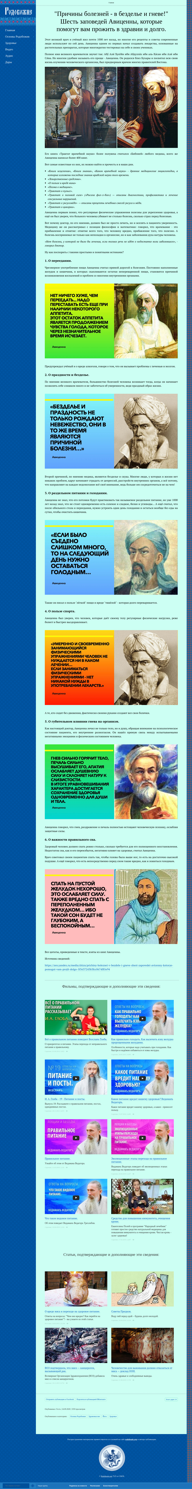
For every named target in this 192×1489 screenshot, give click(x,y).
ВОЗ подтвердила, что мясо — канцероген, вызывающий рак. (70, 1369)
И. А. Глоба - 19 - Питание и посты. (65, 1099)
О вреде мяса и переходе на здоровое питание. (72, 1311)
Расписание (95, 1486)
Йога (105, 1416)
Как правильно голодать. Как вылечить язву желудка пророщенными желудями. (142, 1041)
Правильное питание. (57, 1158)
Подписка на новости (78, 1486)
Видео (9, 49)
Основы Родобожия (78, 1416)
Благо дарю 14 (171, 1399)
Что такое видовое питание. (61, 1218)
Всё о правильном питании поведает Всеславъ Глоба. (76, 1039)
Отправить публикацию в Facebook (60, 1399)
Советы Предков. (121, 1311)
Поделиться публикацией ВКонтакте (91, 1399)
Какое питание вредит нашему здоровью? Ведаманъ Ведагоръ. (142, 1100)
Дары (8, 62)
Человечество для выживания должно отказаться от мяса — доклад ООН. (141, 1369)
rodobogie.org (131, 1439)
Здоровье (113, 1416)
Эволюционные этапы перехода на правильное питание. (139, 1160)
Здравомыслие (94, 1416)
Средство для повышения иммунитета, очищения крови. (140, 1220)
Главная (111, 3)
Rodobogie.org (106, 1476)
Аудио (9, 55)
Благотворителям (110, 1486)
